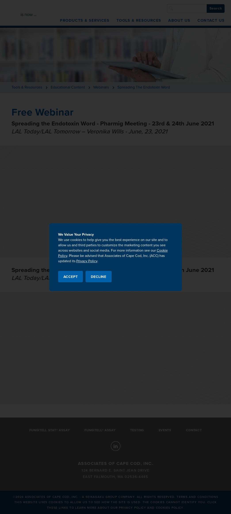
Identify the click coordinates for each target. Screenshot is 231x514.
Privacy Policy (86, 261)
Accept (70, 277)
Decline (98, 277)
